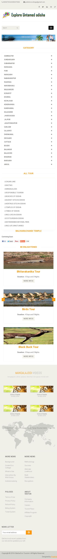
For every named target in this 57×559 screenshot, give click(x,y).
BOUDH (7, 146)
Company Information (29, 500)
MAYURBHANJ (9, 86)
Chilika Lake (10, 182)
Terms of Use (10, 497)
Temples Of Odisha (13, 207)
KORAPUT (7, 93)
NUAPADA (7, 82)
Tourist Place (29, 509)
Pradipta (54, 557)
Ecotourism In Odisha (14, 218)
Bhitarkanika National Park (17, 222)
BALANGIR (8, 149)
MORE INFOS (28, 281)
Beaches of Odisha (13, 196)
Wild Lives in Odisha (13, 215)
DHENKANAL (8, 134)
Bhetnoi (8, 185)
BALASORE (8, 153)
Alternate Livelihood (28, 470)
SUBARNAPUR (9, 63)
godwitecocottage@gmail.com (34, 2)
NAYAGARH (8, 75)
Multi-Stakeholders (29, 476)
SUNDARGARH (9, 59)
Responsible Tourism (14, 193)
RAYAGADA (8, 67)
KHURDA (7, 97)
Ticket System (10, 512)
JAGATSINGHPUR (10, 123)
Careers (27, 505)
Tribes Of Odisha (12, 211)
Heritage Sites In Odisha (15, 204)
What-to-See (9, 471)
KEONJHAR (8, 101)
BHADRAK (7, 157)
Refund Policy (10, 504)
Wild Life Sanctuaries (14, 226)
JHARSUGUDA (9, 116)
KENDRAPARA (9, 104)
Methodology (29, 462)
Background (9, 462)
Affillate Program (31, 512)
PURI (6, 71)
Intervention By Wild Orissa (10, 476)
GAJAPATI (8, 131)
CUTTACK (7, 142)
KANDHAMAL (9, 108)
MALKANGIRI (9, 89)
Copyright (28, 516)
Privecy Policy (10, 501)
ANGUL (6, 164)
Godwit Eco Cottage (9, 467)
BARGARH (8, 161)
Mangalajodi (11, 189)
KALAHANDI (8, 112)
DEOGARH (8, 138)
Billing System (10, 508)
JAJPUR (7, 119)
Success (28, 465)
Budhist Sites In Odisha (15, 200)
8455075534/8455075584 (11, 2)
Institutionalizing (11, 481)
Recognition (29, 481)
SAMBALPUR (9, 56)
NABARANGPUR (10, 78)
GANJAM (7, 127)
